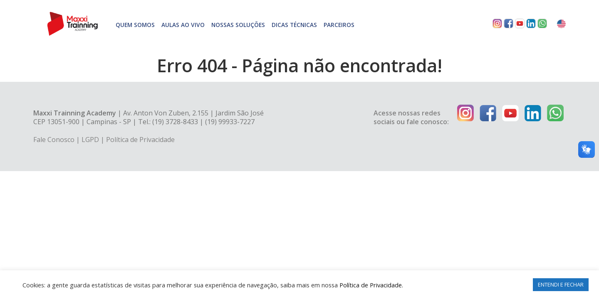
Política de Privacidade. (371, 285)
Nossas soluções (238, 25)
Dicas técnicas (294, 25)
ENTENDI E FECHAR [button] (561, 284)
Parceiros (339, 25)
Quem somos (135, 25)
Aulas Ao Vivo (183, 25)
